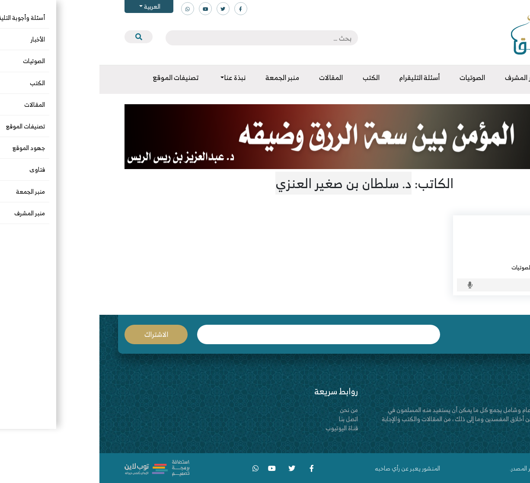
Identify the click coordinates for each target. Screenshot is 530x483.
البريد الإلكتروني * (219, 334)
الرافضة (488, 267)
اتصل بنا (249, 418)
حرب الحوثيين (477, 231)
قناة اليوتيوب (242, 427)
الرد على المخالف (456, 267)
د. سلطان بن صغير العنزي (466, 257)
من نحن (249, 409)
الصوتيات (422, 267)
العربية (52, 6)
